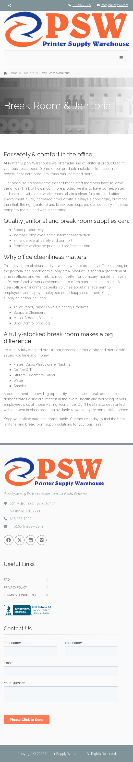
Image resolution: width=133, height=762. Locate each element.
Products (28, 73)
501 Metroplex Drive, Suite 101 (30, 504)
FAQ (7, 579)
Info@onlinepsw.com (111, 5)
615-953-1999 (78, 5)
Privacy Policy (15, 587)
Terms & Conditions (20, 595)
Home (13, 73)
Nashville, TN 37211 (25, 511)
